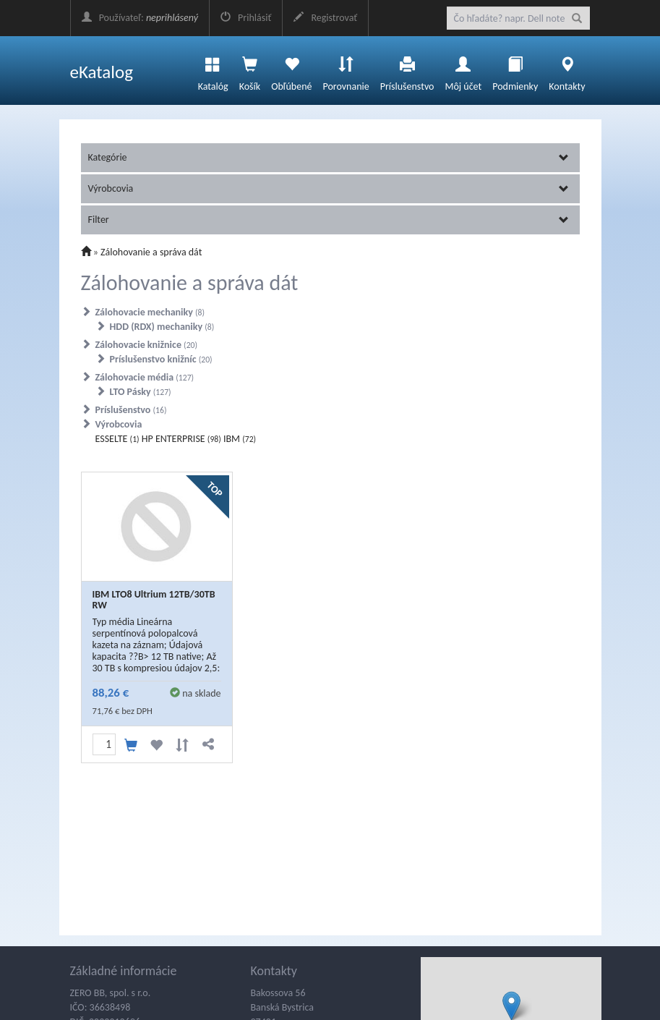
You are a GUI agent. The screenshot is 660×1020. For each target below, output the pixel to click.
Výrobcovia (328, 188)
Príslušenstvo (407, 70)
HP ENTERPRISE (181, 439)
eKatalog (102, 72)
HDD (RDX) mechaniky (162, 326)
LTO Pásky (140, 392)
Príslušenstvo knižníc (161, 359)
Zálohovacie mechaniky (150, 312)
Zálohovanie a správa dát (151, 252)
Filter (328, 219)
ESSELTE (117, 439)
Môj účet (463, 70)
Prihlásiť (245, 18)
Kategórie (328, 157)
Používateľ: (140, 18)
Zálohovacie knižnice (146, 345)
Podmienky (515, 70)
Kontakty (567, 70)
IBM (239, 439)
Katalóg (213, 70)
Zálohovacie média (144, 377)
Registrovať (325, 18)
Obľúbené (291, 70)
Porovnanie (345, 70)
